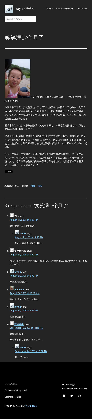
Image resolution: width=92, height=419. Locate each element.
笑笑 (40, 186)
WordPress (31, 406)
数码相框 (19, 324)
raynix (23, 233)
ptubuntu (19, 289)
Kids (33, 186)
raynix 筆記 (24, 8)
